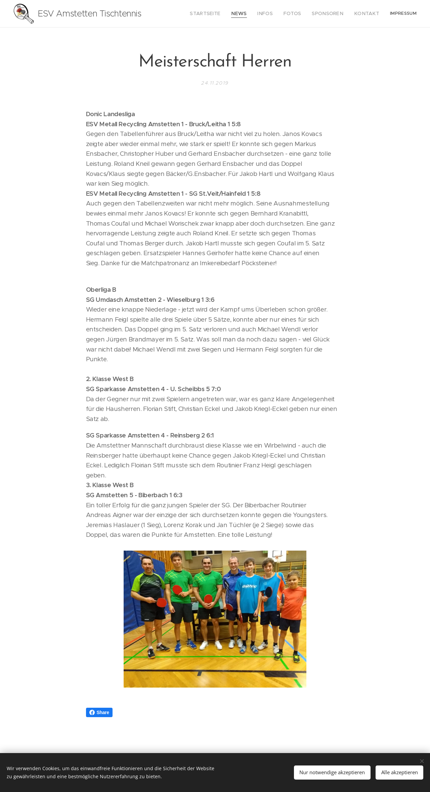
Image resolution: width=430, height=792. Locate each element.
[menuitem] (219, 13)
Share (99, 712)
